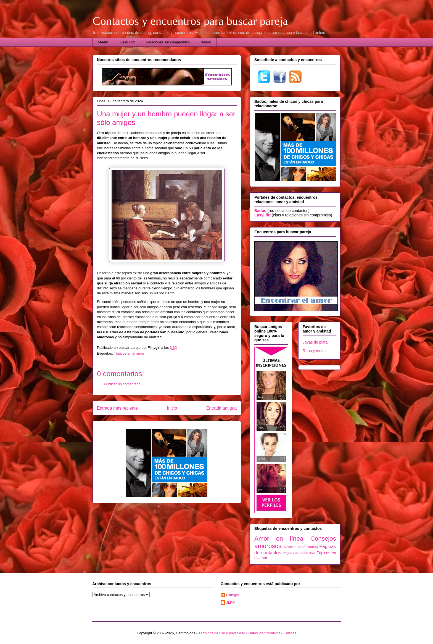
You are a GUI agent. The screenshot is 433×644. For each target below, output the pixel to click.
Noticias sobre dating (301, 547)
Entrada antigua (221, 408)
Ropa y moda (314, 351)
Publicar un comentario (122, 384)
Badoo (206, 42)
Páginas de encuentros (299, 553)
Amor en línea (278, 538)
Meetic (103, 42)
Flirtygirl (232, 595)
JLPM (230, 602)
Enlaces (290, 633)
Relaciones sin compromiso (168, 42)
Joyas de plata (315, 342)
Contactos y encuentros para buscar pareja (190, 21)
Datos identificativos (265, 633)
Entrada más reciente (117, 408)
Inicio (172, 408)
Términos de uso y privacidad (221, 633)
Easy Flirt (127, 42)
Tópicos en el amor (129, 353)
